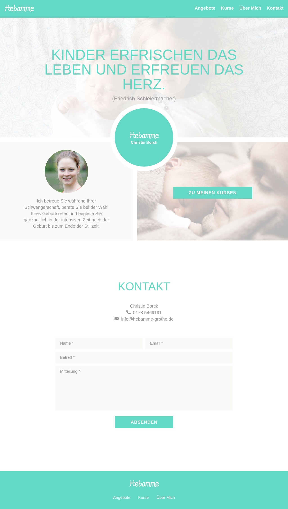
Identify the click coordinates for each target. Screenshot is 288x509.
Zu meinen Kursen (213, 192)
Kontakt (275, 8)
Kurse (227, 8)
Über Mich (250, 8)
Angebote (205, 8)
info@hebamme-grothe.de (147, 319)
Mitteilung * (144, 388)
